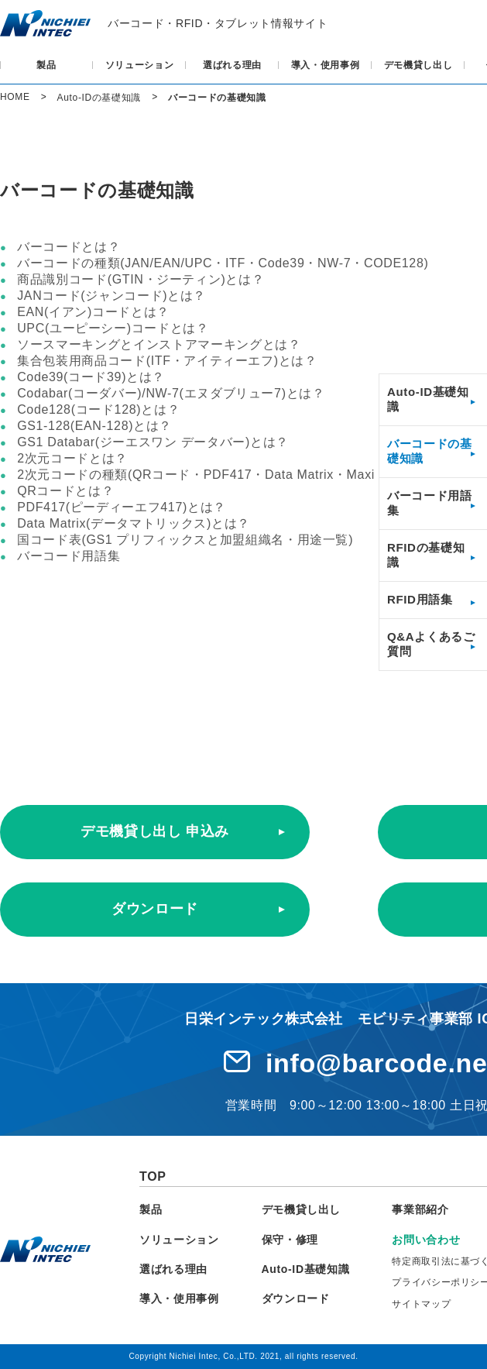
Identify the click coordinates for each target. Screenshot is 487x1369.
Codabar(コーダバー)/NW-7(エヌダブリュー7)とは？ (170, 393)
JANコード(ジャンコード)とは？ (111, 295)
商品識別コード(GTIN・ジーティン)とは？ (140, 279)
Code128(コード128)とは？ (98, 409)
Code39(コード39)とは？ (91, 377)
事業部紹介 (420, 1209)
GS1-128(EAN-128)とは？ (94, 425)
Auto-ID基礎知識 (306, 1269)
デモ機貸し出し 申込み (155, 831)
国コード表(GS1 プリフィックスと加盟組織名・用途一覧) (185, 539)
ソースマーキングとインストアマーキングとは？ (158, 344)
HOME (15, 96)
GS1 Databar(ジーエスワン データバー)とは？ (153, 442)
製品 (46, 65)
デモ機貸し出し (418, 65)
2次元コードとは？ (72, 458)
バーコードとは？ (68, 246)
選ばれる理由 (232, 65)
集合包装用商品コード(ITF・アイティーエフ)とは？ (167, 360)
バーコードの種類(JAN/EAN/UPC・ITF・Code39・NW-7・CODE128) (222, 263)
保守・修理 (290, 1239)
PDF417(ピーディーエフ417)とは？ (121, 507)
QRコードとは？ (65, 490)
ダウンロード (154, 909)
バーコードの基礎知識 (217, 97)
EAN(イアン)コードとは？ (93, 311)
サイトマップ (421, 1303)
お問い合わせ (426, 1239)
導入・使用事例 (325, 65)
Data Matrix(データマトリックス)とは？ (133, 523)
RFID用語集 (420, 599)
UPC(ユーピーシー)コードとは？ (113, 328)
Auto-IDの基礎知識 (99, 97)
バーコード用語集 (68, 555)
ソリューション (139, 65)
